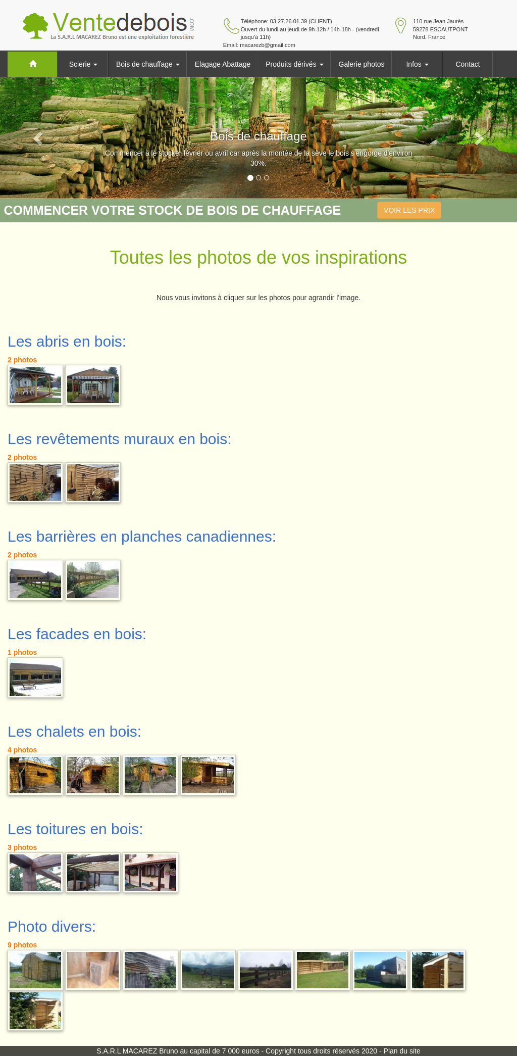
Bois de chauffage (148, 64)
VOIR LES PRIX (409, 210)
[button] (39, 138)
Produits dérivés (294, 64)
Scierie (83, 64)
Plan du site (402, 1051)
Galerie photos (362, 64)
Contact (467, 64)
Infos (417, 64)
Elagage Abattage (223, 64)
